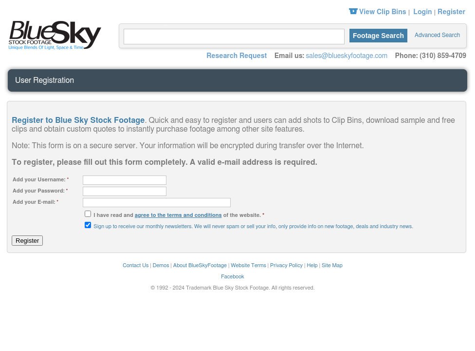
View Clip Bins (382, 12)
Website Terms (248, 265)
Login (422, 12)
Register (451, 12)
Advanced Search (437, 35)
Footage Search (378, 35)
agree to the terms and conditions (178, 215)
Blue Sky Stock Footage (52, 34)
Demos (161, 265)
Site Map (332, 265)
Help (312, 265)
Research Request (236, 56)
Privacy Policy (286, 265)
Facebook (232, 276)
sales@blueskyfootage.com (346, 56)
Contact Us (135, 265)
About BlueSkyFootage (200, 265)
